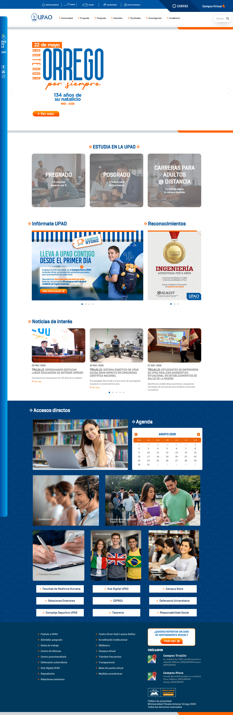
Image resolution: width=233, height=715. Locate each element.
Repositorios (46, 673)
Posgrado (100, 18)
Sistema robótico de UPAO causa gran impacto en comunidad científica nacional (114, 373)
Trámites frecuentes (108, 656)
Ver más (36, 381)
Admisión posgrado (50, 639)
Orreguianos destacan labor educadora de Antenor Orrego (57, 371)
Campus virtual (105, 651)
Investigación (154, 18)
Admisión (117, 18)
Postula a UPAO (48, 634)
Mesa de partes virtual (109, 668)
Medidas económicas (109, 673)
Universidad (66, 18)
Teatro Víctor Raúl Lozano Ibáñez (115, 634)
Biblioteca (103, 645)
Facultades (134, 18)
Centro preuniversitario (52, 656)
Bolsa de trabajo (48, 645)
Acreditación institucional (111, 639)
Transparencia (105, 662)
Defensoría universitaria (52, 662)
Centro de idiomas (49, 651)
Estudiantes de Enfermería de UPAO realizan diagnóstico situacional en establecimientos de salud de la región (173, 374)
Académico (173, 18)
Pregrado (83, 18)
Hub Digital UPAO (49, 668)
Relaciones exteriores (51, 679)
